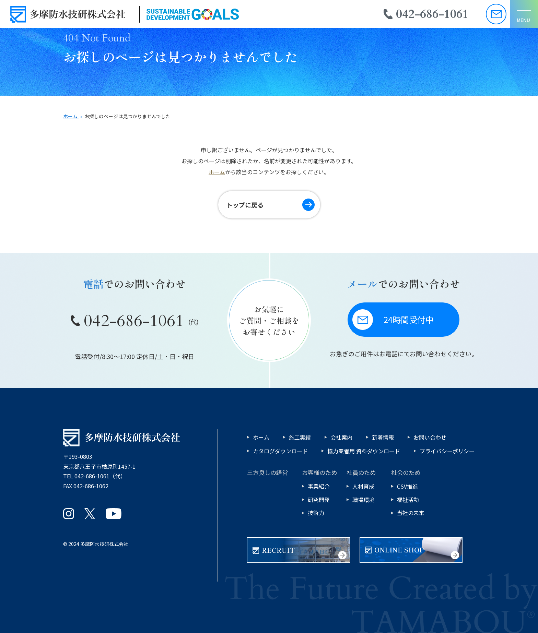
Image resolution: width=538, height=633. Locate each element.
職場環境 (363, 499)
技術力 (316, 513)
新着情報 (383, 437)
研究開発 (319, 499)
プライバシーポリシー (447, 451)
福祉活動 (408, 499)
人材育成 (363, 486)
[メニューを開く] (524, 14)
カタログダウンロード (280, 451)
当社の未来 (410, 513)
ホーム (217, 172)
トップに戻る (245, 204)
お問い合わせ (429, 437)
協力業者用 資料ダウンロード (363, 451)
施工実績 (300, 437)
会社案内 (341, 437)
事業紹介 (319, 486)
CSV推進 (407, 486)
